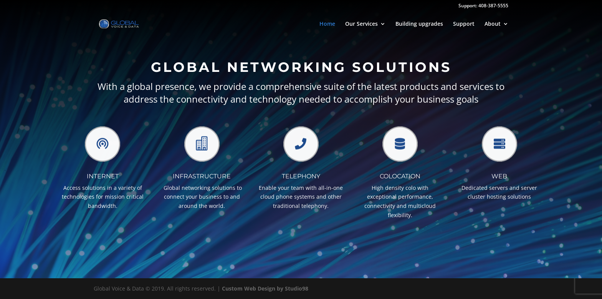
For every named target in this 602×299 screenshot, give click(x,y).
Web (499, 176)
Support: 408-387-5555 (483, 6)
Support (464, 24)
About (493, 24)
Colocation (400, 176)
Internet (103, 176)
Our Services (361, 24)
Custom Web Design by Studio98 (265, 288)
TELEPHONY (301, 176)
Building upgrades (419, 24)
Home (327, 24)
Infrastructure (202, 176)
